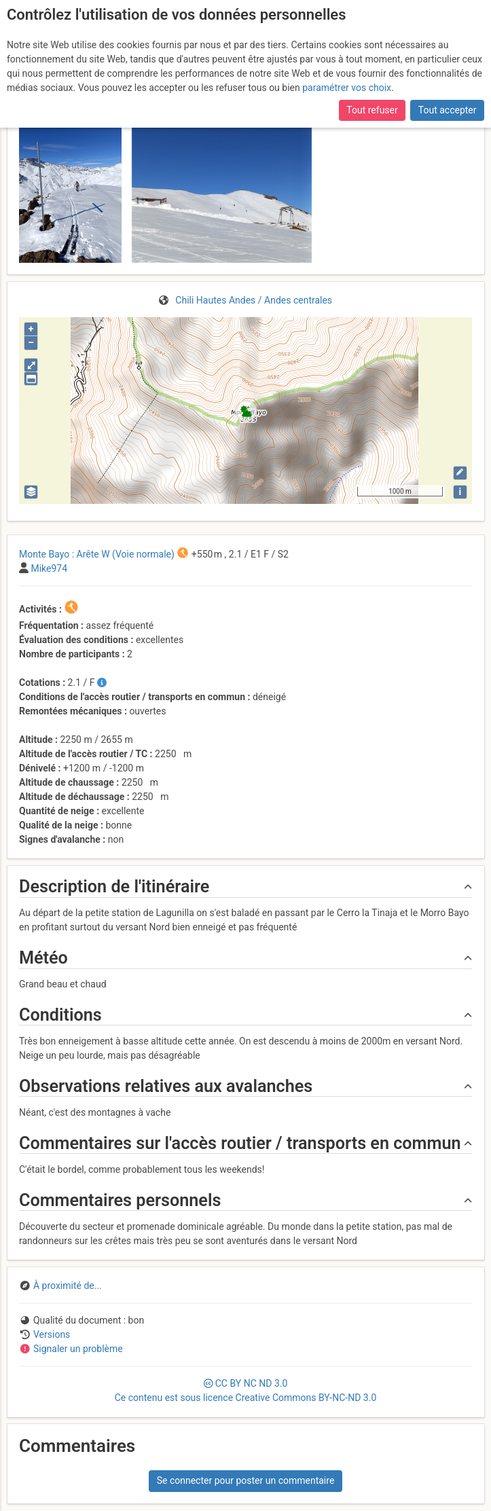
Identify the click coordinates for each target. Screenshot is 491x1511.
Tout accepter (447, 110)
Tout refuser (371, 110)
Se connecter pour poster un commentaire (246, 1480)
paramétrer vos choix (346, 87)
